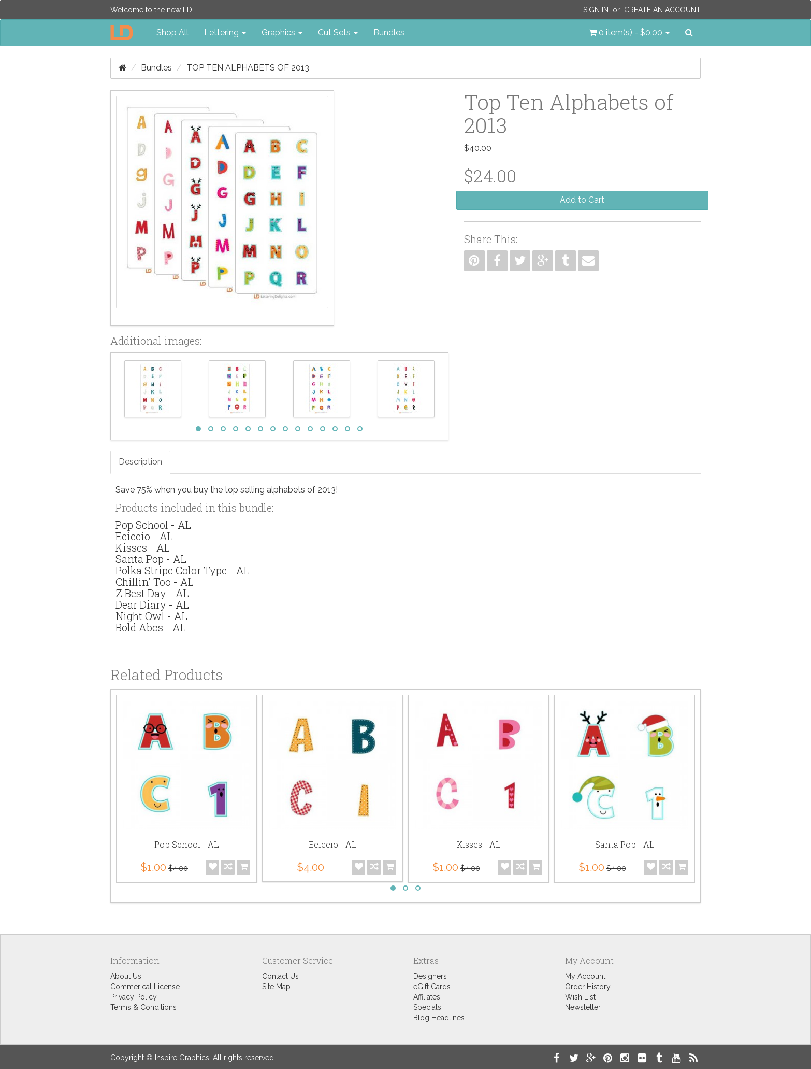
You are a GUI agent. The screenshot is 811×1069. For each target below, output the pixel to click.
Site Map (276, 986)
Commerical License (145, 986)
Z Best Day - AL (152, 593)
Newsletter (583, 1007)
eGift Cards (432, 986)
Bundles (388, 32)
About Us (125, 976)
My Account (585, 976)
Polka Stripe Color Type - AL (182, 570)
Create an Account (662, 10)
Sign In (596, 10)
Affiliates (426, 997)
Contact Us (280, 976)
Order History (588, 986)
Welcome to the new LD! (152, 10)
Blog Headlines (439, 1018)
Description (140, 462)
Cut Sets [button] (338, 32)
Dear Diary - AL (152, 604)
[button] (629, 33)
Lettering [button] (225, 32)
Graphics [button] (282, 32)
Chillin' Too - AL (154, 581)
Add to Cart (582, 200)
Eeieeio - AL (144, 536)
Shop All (172, 32)
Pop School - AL (153, 524)
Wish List (580, 997)
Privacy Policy (133, 997)
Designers (430, 976)
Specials (427, 1007)
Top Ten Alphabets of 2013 (247, 68)
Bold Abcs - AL (150, 627)
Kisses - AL (142, 547)
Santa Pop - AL (150, 559)
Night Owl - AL (151, 616)
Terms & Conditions (143, 1007)
